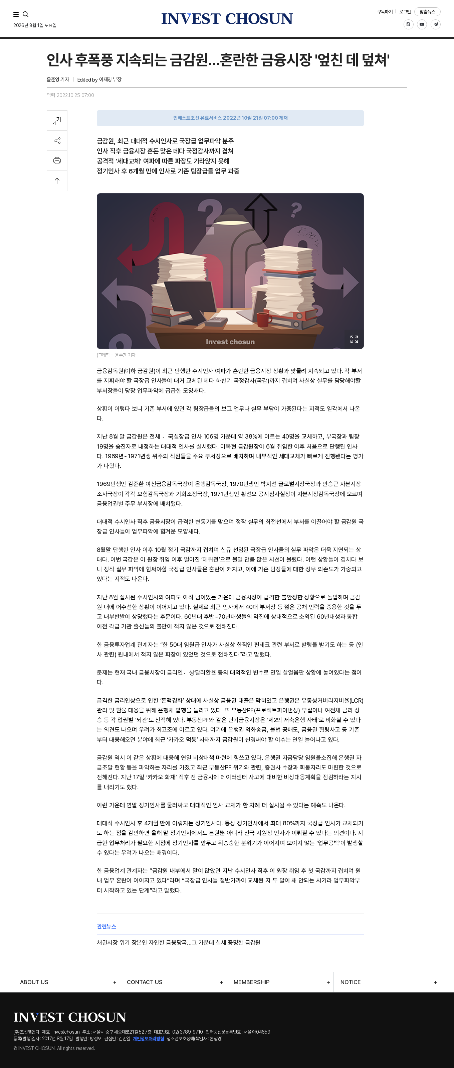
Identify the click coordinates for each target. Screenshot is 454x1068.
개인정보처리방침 (148, 1038)
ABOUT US (34, 982)
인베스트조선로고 (227, 18)
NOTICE (350, 982)
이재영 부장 (110, 80)
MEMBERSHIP (251, 982)
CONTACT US (145, 982)
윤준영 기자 (58, 80)
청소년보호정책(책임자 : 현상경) (195, 1038)
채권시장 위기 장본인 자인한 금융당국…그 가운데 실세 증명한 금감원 (179, 942)
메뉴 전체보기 (17, 14)
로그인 (405, 11)
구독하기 (385, 11)
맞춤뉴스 (427, 11)
